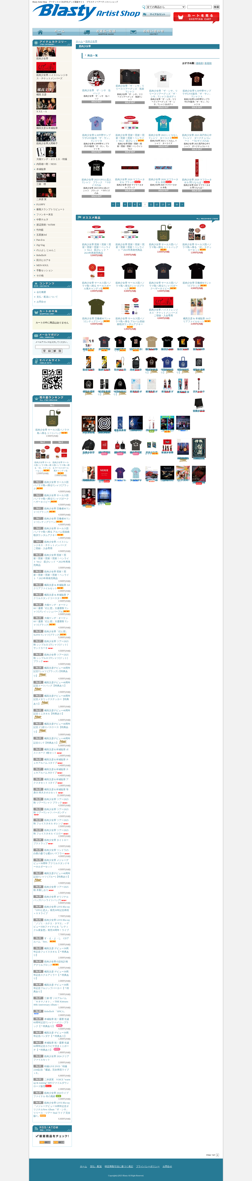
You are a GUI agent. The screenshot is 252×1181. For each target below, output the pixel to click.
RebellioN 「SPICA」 (49, 1012)
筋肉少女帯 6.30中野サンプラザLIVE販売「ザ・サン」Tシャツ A (196, 83)
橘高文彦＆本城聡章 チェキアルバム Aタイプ (136, 385)
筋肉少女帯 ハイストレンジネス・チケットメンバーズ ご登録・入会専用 (51, 545)
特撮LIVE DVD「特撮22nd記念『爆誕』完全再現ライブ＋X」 (51, 1069)
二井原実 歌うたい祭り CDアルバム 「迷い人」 (183, 474)
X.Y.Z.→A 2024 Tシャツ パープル (120, 474)
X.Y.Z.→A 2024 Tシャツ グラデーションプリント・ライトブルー (136, 474)
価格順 (199, 63)
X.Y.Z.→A (46, 105)
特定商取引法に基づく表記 (119, 1166)
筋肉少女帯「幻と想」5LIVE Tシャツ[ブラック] (136, 343)
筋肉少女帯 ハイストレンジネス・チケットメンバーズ (52, 71)
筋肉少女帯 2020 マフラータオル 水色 (163, 171)
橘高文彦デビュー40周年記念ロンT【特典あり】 (120, 386)
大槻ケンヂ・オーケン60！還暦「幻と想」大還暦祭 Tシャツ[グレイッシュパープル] (51, 608)
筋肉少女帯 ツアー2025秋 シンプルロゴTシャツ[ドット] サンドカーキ (51, 644)
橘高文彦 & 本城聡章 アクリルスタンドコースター (88, 343)
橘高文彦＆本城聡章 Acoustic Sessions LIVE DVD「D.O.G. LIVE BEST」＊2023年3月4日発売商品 (183, 450)
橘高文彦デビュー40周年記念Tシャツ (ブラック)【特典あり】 (51, 672)
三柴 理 (46, 179)
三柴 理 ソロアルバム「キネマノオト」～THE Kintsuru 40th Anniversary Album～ (50, 1001)
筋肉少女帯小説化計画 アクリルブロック (151, 446)
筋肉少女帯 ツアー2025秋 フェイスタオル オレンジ (88, 363)
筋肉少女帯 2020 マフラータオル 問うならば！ (197, 171)
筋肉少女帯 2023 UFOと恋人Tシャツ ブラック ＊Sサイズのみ (96, 172)
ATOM (58, 1142)
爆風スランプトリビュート (50, 209)
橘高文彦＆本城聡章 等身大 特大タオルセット (183, 385)
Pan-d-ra (40, 240)
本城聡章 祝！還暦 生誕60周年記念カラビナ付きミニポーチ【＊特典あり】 (51, 1046)
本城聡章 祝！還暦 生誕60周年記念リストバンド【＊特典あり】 (104, 446)
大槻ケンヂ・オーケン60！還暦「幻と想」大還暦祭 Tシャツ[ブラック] (51, 621)
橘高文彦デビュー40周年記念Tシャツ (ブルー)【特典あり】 (51, 877)
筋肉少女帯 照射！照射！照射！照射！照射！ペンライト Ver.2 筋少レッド (130, 127)
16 (177, 204)
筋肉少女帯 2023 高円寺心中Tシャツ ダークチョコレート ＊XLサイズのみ (197, 127)
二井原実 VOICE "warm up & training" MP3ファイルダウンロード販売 (51, 1083)
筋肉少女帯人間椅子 (47, 138)
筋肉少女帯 (46, 53)
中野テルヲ (42, 219)
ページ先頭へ (212, 1155)
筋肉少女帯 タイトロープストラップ (199, 385)
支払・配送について (102, 32)
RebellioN (41, 255)
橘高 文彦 (46, 89)
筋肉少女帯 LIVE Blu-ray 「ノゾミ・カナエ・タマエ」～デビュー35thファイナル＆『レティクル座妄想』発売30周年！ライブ (51, 926)
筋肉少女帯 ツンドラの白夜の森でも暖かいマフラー (199, 404)
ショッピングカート (196, 18)
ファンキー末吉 (44, 214)
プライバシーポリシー (148, 1166)
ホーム (55, 32)
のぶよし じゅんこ (46, 250)
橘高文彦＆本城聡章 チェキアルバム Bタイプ (151, 385)
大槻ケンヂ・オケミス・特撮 (51, 154)
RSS (45, 1142)
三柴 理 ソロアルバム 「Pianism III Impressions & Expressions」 (167, 474)
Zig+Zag (40, 245)
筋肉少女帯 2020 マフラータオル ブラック (130, 171)
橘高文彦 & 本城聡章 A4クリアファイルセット (197, 310)
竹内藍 (40, 229)
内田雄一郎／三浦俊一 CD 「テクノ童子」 (105, 497)
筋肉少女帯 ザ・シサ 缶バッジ (96, 82)
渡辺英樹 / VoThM (45, 224)
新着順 (208, 63)
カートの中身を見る (52, 312)
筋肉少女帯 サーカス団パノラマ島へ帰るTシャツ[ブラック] (51, 485)
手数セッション (44, 270)
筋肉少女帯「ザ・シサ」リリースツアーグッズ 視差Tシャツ (130, 81)
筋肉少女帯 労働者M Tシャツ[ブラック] (197, 274)
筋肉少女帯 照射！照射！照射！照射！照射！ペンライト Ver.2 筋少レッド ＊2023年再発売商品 (96, 238)
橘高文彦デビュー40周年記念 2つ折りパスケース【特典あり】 (51, 727)
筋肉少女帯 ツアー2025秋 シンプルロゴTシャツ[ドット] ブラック (51, 658)
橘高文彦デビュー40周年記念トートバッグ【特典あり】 (51, 686)
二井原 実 (46, 194)
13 (163, 204)
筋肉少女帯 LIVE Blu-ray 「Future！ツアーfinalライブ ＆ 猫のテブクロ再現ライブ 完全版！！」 (199, 475)
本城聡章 (41, 169)
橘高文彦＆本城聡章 (47, 122)
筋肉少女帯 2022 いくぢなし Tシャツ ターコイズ (163, 126)
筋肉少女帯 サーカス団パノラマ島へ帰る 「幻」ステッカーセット (42, 458)
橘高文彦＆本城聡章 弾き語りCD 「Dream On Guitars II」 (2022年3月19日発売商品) (88, 474)
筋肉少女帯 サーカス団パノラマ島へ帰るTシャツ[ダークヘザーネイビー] (51, 498)
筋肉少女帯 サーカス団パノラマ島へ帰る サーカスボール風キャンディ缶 (60, 459)
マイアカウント (156, 14)
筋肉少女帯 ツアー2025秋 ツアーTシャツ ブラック (183, 343)
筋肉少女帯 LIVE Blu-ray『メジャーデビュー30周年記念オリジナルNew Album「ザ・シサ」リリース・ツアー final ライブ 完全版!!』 (51, 1109)
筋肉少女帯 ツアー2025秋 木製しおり (51, 889)
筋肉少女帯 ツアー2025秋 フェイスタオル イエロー (104, 363)
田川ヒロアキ (43, 260)
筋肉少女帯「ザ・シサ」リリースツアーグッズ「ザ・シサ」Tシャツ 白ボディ (163, 83)
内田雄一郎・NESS (46, 164)
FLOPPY (40, 204)
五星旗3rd (41, 234)
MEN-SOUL (42, 265)
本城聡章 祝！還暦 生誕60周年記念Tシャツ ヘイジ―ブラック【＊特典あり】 (51, 1023)
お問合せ (149, 32)
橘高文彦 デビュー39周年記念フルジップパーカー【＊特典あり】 (51, 988)
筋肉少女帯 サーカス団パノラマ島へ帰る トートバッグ (52, 421)
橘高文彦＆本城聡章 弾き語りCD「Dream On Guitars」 (151, 474)
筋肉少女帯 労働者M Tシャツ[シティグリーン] (96, 310)
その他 (40, 275)
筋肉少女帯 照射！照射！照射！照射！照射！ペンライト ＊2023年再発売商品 (51, 575)
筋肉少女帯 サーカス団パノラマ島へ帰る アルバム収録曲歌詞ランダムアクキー (51, 532)
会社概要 (41, 292)
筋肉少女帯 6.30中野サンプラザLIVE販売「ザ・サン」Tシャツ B (96, 127)
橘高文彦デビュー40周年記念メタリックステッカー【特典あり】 (51, 699)
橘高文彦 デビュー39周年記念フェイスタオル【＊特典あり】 (51, 951)
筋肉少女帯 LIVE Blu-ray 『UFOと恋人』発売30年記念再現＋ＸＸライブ (51, 910)
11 (151, 204)
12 (157, 204)
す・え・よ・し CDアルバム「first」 (167, 424)
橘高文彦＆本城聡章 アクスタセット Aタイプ (167, 385)
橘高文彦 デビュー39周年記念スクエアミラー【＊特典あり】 (51, 975)
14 (169, 204)
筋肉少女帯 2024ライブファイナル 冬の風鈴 (151, 424)
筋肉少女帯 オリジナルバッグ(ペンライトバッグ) (136, 363)
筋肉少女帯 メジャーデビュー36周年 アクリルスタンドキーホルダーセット (51, 863)
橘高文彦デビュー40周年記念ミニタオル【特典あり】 (51, 714)
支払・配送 (96, 1166)
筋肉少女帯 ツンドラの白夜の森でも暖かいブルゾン (88, 446)
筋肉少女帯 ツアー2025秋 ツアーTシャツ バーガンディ (51, 811)
